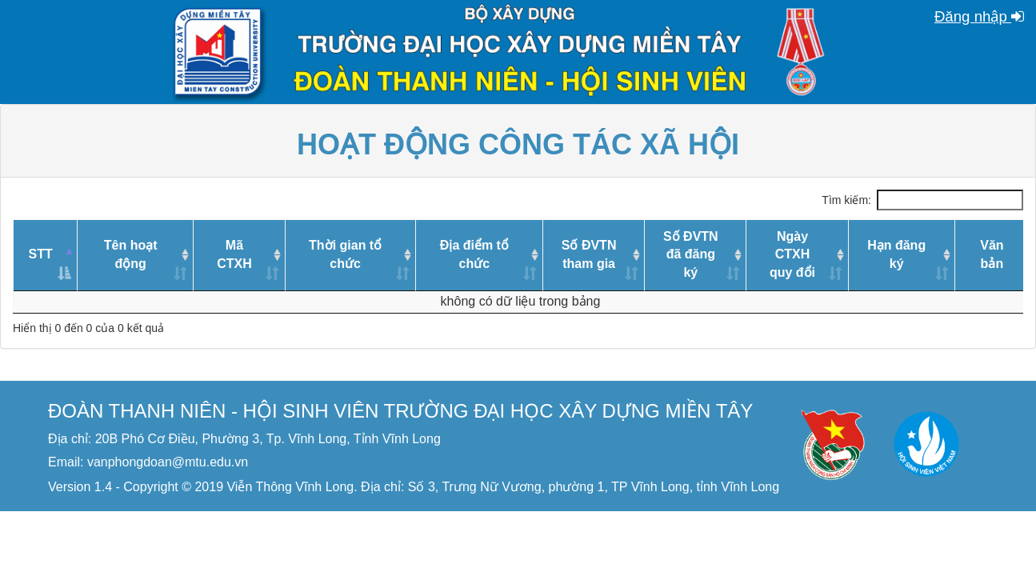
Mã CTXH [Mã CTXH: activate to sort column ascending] (234, 254)
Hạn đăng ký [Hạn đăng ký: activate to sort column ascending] (896, 254)
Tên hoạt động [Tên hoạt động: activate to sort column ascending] (131, 254)
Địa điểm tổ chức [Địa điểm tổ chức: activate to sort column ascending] (474, 254)
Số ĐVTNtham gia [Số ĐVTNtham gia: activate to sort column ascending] (589, 254)
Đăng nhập (979, 16)
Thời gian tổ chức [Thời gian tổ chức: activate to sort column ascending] (345, 254)
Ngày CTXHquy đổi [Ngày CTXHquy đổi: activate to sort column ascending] (792, 255)
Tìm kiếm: (922, 200)
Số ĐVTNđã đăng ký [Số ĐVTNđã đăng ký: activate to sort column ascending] (690, 255)
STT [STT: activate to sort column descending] (40, 254)
